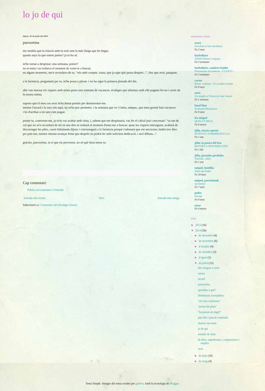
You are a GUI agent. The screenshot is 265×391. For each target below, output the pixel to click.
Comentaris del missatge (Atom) (58, 204)
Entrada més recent (34, 197)
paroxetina (204, 284)
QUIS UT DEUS (204, 121)
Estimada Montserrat (206, 108)
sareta (201, 273)
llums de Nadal (203, 171)
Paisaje (198, 196)
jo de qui (203, 328)
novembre (200, 183)
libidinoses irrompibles (211, 295)
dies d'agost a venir (209, 267)
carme (198, 80)
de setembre (206, 251)
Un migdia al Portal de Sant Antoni (213, 96)
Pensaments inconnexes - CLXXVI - (214, 71)
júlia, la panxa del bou (208, 142)
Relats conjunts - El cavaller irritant (214, 83)
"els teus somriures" (209, 301)
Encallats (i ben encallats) (208, 46)
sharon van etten (207, 323)
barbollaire (201, 55)
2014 (198, 230)
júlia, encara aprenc (207, 130)
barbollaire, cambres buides (211, 67)
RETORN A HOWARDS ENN (211, 146)
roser (198, 205)
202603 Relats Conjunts (207, 58)
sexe (200, 348)
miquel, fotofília (204, 167)
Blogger (174, 383)
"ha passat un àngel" (209, 312)
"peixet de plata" (207, 306)
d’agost (203, 257)
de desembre (206, 235)
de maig (203, 361)
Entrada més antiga (168, 197)
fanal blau (201, 105)
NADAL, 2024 (203, 158)
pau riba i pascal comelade (213, 317)
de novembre (206, 240)
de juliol (204, 263)
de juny (203, 355)
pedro (198, 192)
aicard (201, 278)
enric (198, 92)
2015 (198, 224)
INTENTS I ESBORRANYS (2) (212, 133)
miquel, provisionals (207, 180)
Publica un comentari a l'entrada (45, 189)
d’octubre (204, 246)
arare (198, 42)
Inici (101, 197)
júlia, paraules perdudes (209, 155)
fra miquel (201, 117)
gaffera (139, 383)
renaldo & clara (207, 334)
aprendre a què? (207, 290)
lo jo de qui (43, 14)
